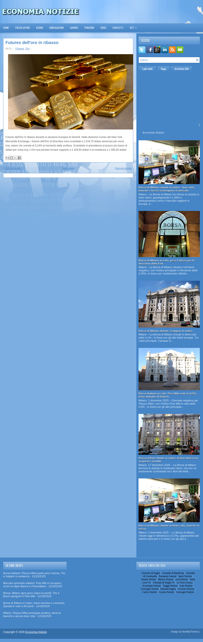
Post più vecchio (123, 168)
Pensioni (89, 27)
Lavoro (74, 27)
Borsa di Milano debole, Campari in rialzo (165, 330)
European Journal (167, 576)
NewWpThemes (190, 631)
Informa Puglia (168, 588)
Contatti (117, 27)
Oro (27, 48)
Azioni (39, 27)
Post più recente (12, 168)
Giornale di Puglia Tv (164, 582)
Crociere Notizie (186, 588)
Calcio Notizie (149, 592)
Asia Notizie (181, 579)
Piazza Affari (22, 27)
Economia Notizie (153, 132)
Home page (68, 168)
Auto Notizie (185, 585)
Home (6, 27)
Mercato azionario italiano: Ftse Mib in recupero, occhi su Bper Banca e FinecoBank (32, 584)
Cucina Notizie (166, 592)
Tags (163, 69)
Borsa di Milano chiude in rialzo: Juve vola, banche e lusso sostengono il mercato (167, 189)
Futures (19, 48)
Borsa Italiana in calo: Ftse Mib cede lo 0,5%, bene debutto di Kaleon (168, 395)
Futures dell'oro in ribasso (31, 42)
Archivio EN (181, 69)
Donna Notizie (148, 579)
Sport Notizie (185, 576)
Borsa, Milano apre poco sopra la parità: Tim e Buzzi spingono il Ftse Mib (31, 594)
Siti (134, 26)
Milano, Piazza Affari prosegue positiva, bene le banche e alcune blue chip (32, 614)
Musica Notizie (166, 579)
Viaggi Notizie (170, 585)
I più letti (147, 69)
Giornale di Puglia (150, 573)
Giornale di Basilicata (173, 573)
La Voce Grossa (185, 582)
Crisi (103, 27)
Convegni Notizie (150, 588)
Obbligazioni (56, 27)
